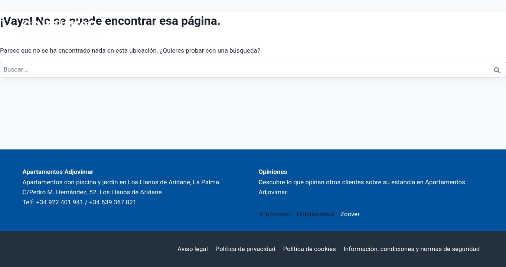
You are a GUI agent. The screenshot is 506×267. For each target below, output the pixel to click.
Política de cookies (309, 249)
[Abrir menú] (473, 25)
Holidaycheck (315, 214)
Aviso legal (192, 249)
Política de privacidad (245, 249)
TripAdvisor (275, 214)
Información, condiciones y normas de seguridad (411, 249)
